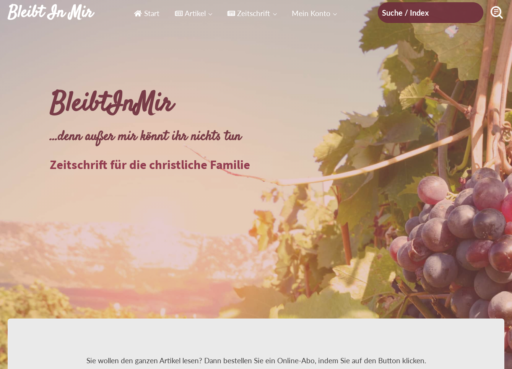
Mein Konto (311, 13)
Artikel (190, 13)
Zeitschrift (248, 13)
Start (146, 13)
